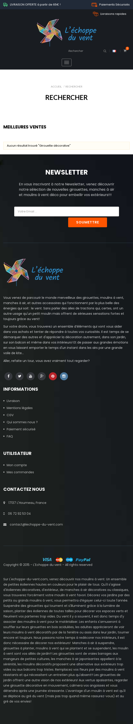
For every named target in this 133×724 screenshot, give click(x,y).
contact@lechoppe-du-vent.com (33, 524)
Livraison (13, 401)
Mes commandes (20, 472)
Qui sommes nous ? (22, 422)
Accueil (56, 86)
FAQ (10, 436)
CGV (10, 415)
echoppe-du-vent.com (29, 579)
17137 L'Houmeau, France (24, 503)
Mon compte (17, 465)
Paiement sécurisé (21, 429)
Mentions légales (20, 408)
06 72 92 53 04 (17, 513)
